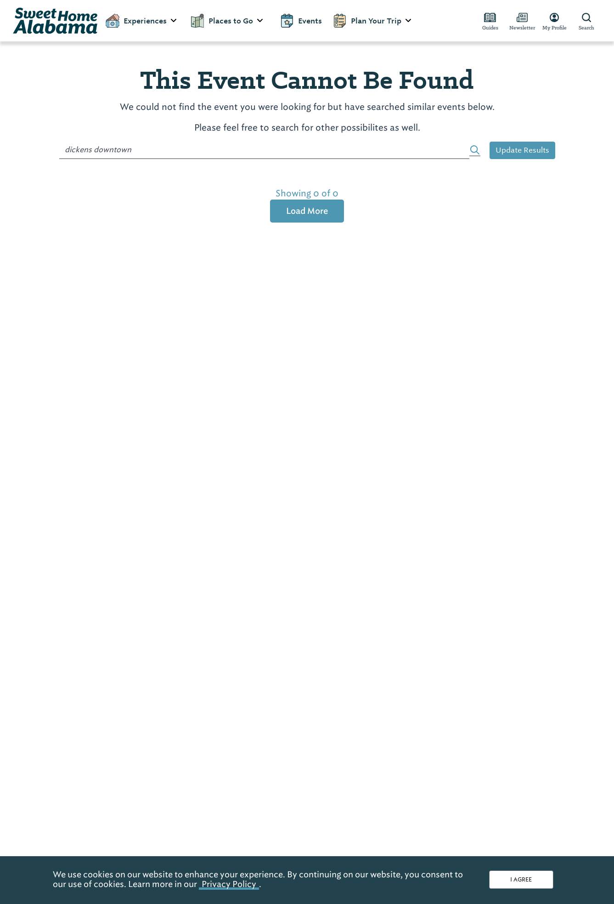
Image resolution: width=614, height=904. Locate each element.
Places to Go (227, 21)
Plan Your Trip (372, 21)
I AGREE (521, 879)
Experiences (142, 21)
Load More (307, 211)
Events (301, 21)
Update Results (522, 150)
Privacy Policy (229, 884)
